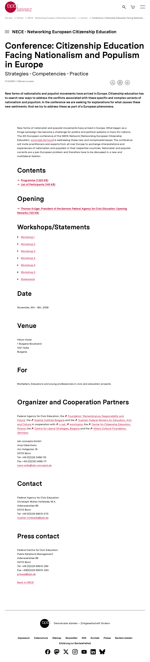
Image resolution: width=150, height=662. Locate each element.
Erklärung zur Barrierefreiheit (75, 643)
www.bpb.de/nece (42, 140)
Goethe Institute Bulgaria (49, 420)
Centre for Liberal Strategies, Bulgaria (57, 428)
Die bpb (8, 18)
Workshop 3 (28, 251)
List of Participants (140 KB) (38, 184)
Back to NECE (25, 582)
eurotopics (76, 424)
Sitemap (56, 638)
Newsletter (71, 638)
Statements (28, 279)
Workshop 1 (28, 237)
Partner (20, 18)
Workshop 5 (28, 265)
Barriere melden (123, 638)
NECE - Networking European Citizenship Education (52, 18)
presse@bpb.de (26, 574)
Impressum (24, 638)
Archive (84, 18)
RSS (84, 638)
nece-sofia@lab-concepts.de (34, 465)
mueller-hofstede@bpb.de (32, 517)
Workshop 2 (28, 244)
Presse (107, 638)
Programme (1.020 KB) (34, 180)
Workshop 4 (28, 258)
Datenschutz (41, 638)
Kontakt (95, 638)
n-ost (62, 424)
